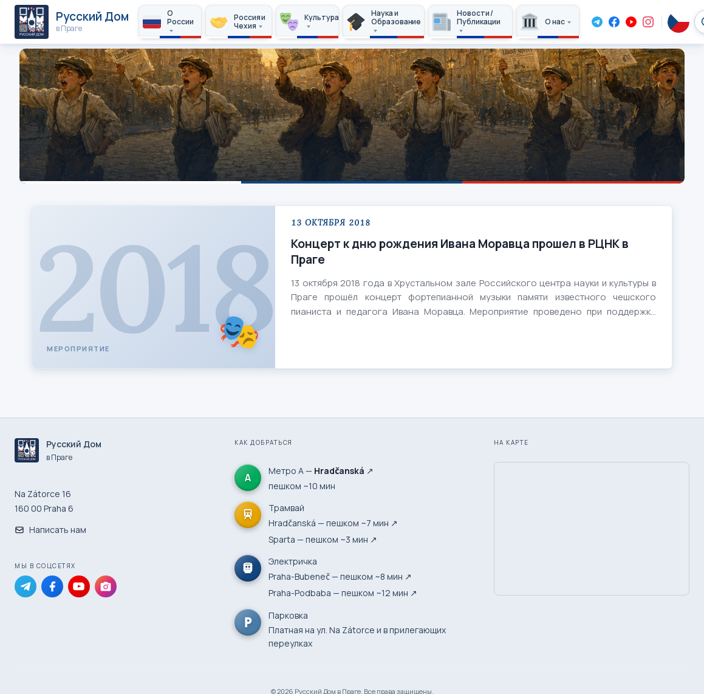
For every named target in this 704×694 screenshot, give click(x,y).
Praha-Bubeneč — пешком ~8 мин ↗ (340, 576)
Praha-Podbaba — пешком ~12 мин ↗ (342, 593)
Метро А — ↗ (321, 470)
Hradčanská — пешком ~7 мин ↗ (333, 523)
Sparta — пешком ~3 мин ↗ (322, 539)
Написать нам (50, 529)
